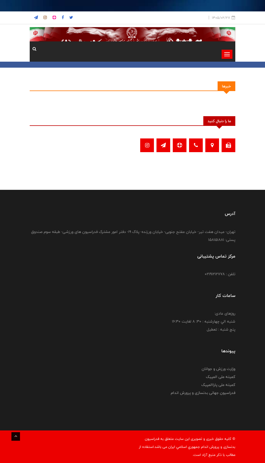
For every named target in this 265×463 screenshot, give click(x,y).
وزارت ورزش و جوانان (218, 368)
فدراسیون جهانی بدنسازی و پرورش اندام (203, 392)
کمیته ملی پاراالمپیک (218, 384)
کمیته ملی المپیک (220, 376)
